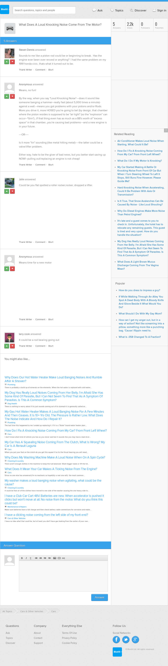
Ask (97, 10)
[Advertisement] (56, 211)
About (37, 633)
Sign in (159, 10)
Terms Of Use (69, 633)
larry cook (24, 334)
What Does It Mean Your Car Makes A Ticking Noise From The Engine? (51, 469)
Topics (116, 10)
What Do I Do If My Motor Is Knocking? (139, 160)
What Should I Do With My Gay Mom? (140, 313)
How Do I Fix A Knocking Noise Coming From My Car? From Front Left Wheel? (56, 431)
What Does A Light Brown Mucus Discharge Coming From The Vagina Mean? (138, 265)
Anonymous (25, 84)
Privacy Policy (69, 638)
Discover (138, 10)
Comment (40, 69)
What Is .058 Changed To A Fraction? (140, 337)
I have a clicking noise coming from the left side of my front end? (46, 515)
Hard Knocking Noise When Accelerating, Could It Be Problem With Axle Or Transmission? (140, 191)
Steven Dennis (27, 49)
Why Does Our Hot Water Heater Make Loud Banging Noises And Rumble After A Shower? (53, 379)
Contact (38, 638)
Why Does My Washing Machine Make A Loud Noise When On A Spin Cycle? (55, 458)
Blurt (50, 69)
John (21, 179)
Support (38, 643)
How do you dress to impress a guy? (139, 290)
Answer (99, 597)
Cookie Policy (69, 643)
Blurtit (4, 10)
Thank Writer (25, 69)
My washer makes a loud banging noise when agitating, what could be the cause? (53, 482)
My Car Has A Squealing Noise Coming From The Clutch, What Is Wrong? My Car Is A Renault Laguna (55, 444)
